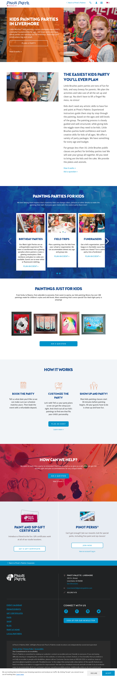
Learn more (20, 674)
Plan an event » (27, 266)
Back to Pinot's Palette (76, 3)
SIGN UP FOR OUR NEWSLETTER (81, 620)
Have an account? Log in (87, 551)
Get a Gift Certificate (29, 549)
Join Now (87, 545)
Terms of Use (17, 649)
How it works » (15, 52)
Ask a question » (70, 171)
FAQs (9, 617)
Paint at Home (13, 630)
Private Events (14, 609)
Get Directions (72, 584)
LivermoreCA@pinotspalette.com (79, 588)
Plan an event (58, 424)
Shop (9, 621)
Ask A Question (58, 344)
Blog (9, 625)
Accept (108, 673)
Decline (93, 673)
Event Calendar (14, 605)
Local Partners (14, 634)
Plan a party (29, 43)
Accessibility (39, 649)
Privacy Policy (28, 649)
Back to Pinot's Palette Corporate (21, 563)
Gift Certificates (15, 613)
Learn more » (58, 429)
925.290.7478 (72, 592)
